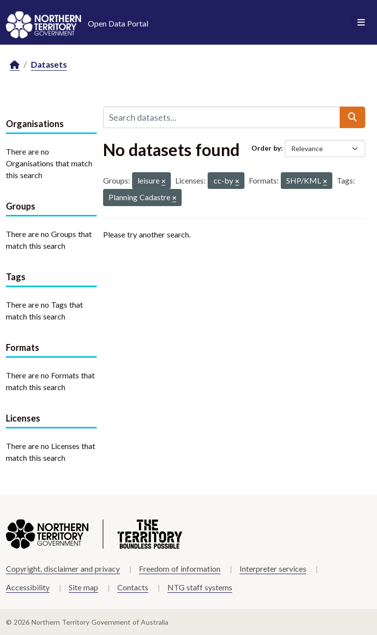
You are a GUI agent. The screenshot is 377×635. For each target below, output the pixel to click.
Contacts (132, 587)
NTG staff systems (199, 587)
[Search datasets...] (221, 117)
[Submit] (352, 117)
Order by (266, 148)
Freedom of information (179, 568)
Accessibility (28, 587)
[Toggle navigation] (361, 22)
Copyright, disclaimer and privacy (63, 568)
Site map (83, 587)
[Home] (15, 65)
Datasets (49, 64)
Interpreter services (273, 568)
